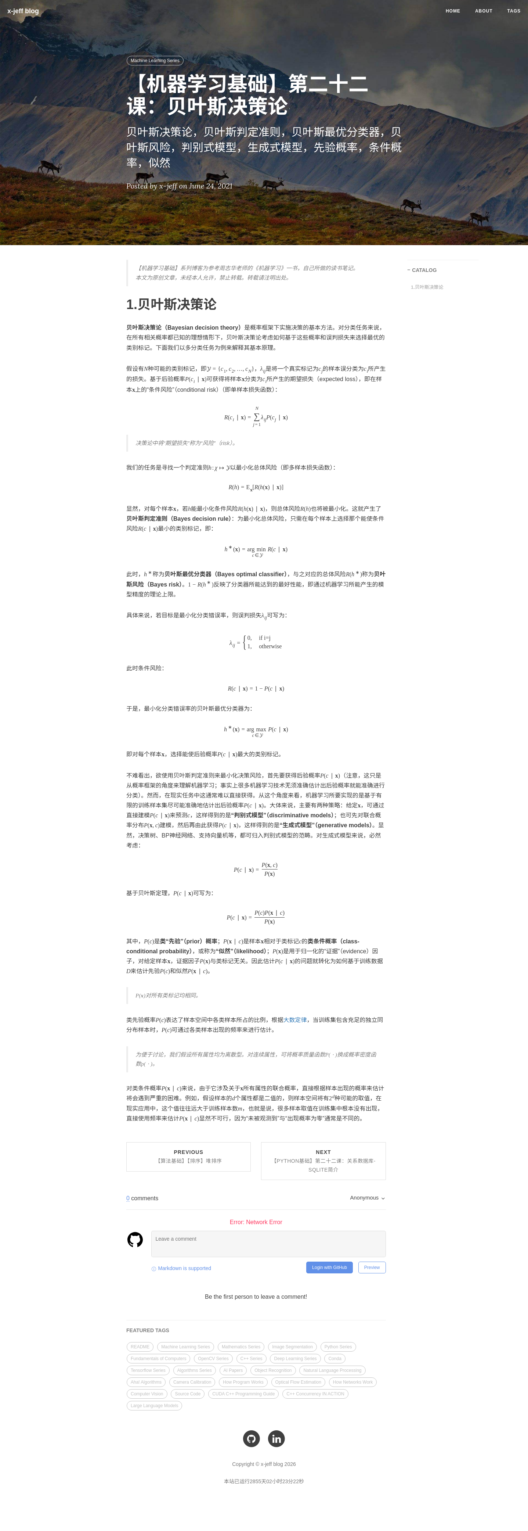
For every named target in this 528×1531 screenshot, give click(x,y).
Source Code (187, 1393)
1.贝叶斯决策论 (427, 287)
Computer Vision (147, 1393)
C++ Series (252, 1358)
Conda (334, 1358)
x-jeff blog (23, 11)
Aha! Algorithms (146, 1382)
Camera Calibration (192, 1382)
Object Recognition (273, 1370)
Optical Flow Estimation (298, 1382)
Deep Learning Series (295, 1358)
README (140, 1346)
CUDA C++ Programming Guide (243, 1393)
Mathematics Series (241, 1346)
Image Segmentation (292, 1346)
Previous (188, 1156)
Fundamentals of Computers (158, 1358)
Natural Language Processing (332, 1370)
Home (453, 11)
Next (323, 1161)
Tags (514, 11)
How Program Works (243, 1382)
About (484, 11)
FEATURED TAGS (147, 1330)
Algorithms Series (194, 1370)
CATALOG (424, 270)
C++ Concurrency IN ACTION (315, 1393)
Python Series (338, 1346)
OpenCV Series (213, 1358)
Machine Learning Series (155, 60)
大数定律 (295, 1020)
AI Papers (233, 1370)
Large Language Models (154, 1405)
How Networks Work (353, 1382)
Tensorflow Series (148, 1370)
